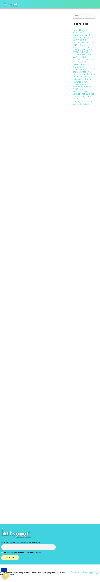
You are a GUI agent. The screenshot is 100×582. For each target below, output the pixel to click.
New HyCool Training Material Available (83, 102)
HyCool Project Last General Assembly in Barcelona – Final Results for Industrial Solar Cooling (83, 35)
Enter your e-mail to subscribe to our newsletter (20, 542)
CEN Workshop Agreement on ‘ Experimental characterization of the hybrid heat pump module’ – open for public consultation (84, 71)
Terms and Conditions (79, 572)
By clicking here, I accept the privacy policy (22, 552)
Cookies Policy (94, 574)
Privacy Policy (93, 572)
